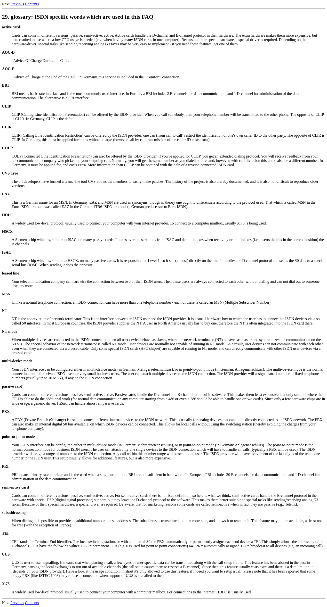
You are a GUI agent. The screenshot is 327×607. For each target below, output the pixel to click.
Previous (17, 4)
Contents (32, 4)
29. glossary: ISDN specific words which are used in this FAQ (77, 17)
